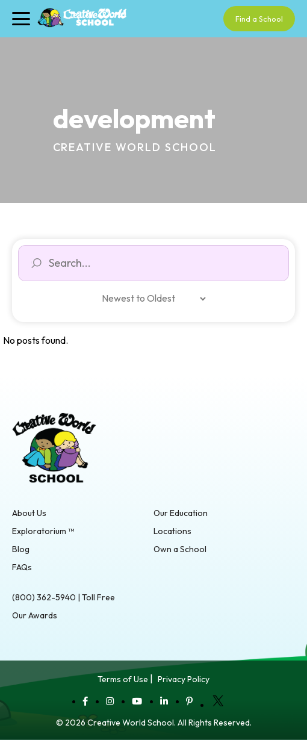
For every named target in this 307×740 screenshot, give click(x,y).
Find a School (259, 18)
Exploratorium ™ (43, 531)
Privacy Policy (183, 679)
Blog (20, 549)
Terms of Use (123, 679)
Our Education (181, 513)
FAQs (22, 567)
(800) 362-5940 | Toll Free (63, 597)
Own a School (180, 549)
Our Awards (34, 615)
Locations (172, 531)
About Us (29, 513)
